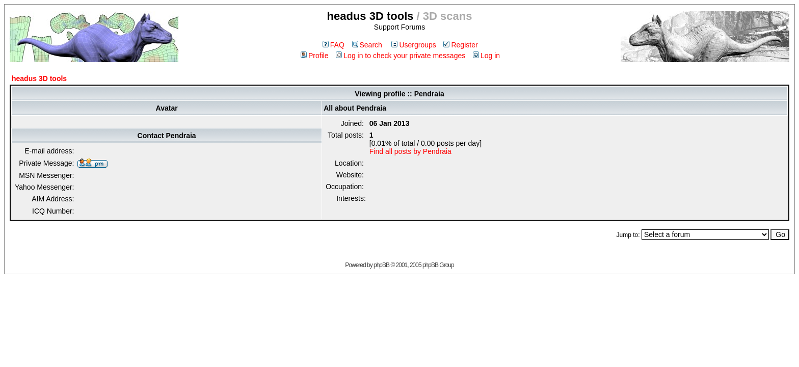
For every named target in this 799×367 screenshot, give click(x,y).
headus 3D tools (39, 78)
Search (367, 45)
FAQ (333, 45)
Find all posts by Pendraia (410, 151)
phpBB (381, 265)
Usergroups (413, 45)
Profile (315, 55)
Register (460, 45)
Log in (486, 55)
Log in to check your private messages (400, 55)
